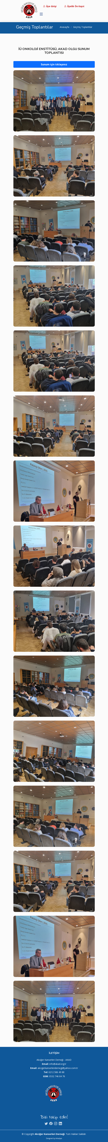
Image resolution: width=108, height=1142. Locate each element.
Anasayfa (64, 26)
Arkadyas (58, 1138)
